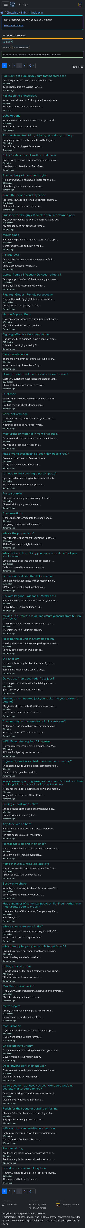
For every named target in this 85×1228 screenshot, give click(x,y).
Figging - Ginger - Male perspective (26, 334)
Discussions (12, 12)
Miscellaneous (36, 12)
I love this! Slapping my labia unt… (21, 504)
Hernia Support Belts (17, 314)
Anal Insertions (13, 513)
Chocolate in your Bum (18, 1045)
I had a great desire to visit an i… (20, 265)
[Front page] (2, 12)
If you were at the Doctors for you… (22, 1036)
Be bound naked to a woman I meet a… (24, 567)
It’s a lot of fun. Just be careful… (20, 772)
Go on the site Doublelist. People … (22, 1139)
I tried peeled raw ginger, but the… (21, 305)
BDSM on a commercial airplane (24, 1168)
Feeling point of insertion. (20, 95)
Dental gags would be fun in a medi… (23, 245)
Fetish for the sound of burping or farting (30, 1108)
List (6, 41)
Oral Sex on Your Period (18, 986)
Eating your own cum (17, 966)
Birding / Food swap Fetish (20, 804)
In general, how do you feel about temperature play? (37, 761)
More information (13, 25)
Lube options (11, 115)
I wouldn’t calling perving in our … (21, 1076)
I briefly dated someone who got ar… (22, 649)
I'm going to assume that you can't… (22, 524)
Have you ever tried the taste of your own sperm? (35, 374)
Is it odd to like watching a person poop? (30, 473)
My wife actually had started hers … (22, 997)
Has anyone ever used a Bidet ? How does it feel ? (36, 453)
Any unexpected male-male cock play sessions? (34, 721)
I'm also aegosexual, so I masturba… (22, 834)
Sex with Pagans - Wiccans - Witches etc (29, 596)
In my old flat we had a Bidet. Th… (21, 464)
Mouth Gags (11, 234)
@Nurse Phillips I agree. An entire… (22, 752)
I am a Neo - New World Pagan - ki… (22, 607)
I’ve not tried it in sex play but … (20, 815)
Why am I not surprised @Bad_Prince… (24, 795)
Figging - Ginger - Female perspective (28, 294)
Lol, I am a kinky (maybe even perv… (22, 854)
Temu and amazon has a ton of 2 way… (24, 669)
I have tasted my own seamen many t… (24, 385)
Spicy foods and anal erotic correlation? (29, 155)
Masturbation (12, 1026)
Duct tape (9, 394)
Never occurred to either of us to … (22, 712)
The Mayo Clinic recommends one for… (24, 285)
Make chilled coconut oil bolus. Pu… (22, 206)
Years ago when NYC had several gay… (23, 732)
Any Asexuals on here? (17, 824)
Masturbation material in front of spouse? (30, 433)
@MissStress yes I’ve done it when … (22, 689)
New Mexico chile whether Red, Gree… (23, 166)
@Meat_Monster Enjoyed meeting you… (24, 587)
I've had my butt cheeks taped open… (23, 405)
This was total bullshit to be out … (21, 1179)
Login (23, 4)
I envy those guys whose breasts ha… (23, 1017)
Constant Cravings (15, 414)
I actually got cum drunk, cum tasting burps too (34, 75)
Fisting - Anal (11, 254)
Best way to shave (15, 883)
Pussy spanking (13, 493)
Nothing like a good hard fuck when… (23, 424)
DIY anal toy (11, 658)
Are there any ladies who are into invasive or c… (28, 1159)
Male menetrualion (15, 354)
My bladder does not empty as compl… (24, 225)
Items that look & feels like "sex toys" (26, 863)
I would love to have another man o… (23, 1099)
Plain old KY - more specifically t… (21, 126)
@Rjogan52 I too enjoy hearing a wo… (23, 1119)
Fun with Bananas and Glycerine (24, 195)
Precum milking (13, 1148)
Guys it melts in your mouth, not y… (22, 1056)
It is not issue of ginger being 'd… (21, 345)
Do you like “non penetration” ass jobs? (28, 678)
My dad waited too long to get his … (22, 325)
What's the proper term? (19, 533)
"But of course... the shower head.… (22, 874)
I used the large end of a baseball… (22, 957)
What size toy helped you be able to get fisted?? (34, 946)
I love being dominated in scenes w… (23, 186)
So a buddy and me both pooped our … (24, 484)
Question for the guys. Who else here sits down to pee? (39, 215)
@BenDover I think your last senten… (23, 629)
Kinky (23, 12)
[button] (31, 65)
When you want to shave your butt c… (23, 894)
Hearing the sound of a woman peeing (28, 638)
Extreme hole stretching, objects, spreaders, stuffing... (38, 135)
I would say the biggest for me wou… (23, 146)
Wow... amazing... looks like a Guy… (22, 365)
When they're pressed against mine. (22, 937)
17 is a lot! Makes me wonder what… (22, 86)
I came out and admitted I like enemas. (28, 576)
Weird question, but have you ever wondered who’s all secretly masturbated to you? (38, 1087)
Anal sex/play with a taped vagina (25, 175)
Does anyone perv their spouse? (24, 1065)
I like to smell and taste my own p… (22, 977)
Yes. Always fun (11, 917)
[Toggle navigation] (6, 4)
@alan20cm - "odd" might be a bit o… (23, 544)
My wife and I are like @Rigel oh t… (22, 444)
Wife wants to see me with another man (29, 1128)
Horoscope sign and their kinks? (24, 843)
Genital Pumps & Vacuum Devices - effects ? (32, 274)
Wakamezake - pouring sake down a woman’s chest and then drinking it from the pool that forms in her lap (43, 783)
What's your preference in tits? (23, 926)
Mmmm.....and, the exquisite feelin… (22, 106)
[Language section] (80, 4)
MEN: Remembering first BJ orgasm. (26, 741)
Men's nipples (11, 1006)
